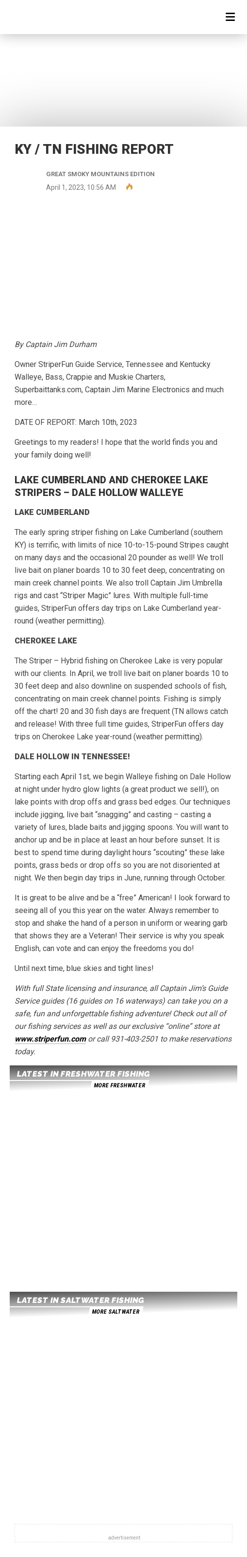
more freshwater (119, 1085)
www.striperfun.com (50, 1039)
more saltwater (115, 1311)
